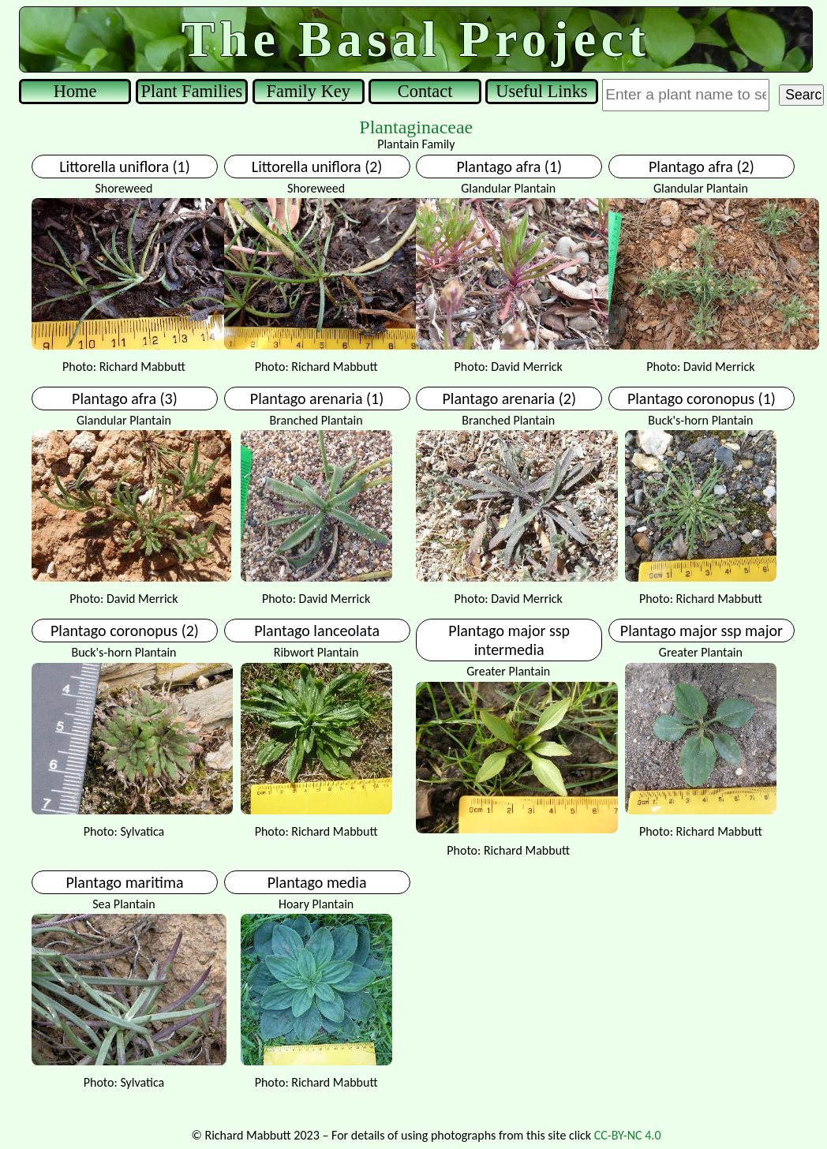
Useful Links (541, 91)
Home (75, 91)
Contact (425, 91)
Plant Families (192, 91)
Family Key (308, 91)
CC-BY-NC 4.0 (627, 1135)
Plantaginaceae (416, 127)
